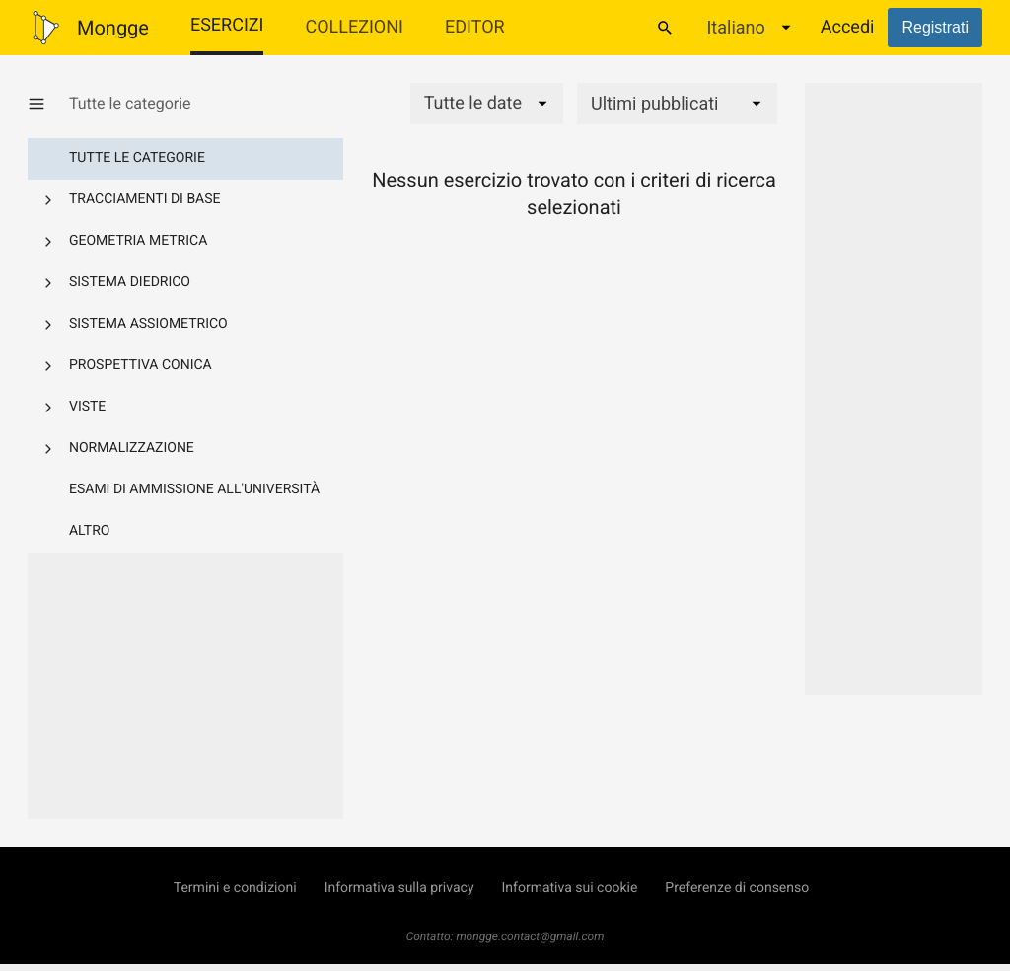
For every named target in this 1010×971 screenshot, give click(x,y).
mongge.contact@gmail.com (530, 936)
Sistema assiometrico (148, 324)
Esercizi (227, 25)
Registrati (935, 27)
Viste (87, 406)
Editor (475, 27)
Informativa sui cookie (570, 888)
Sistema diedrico (129, 282)
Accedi (848, 27)
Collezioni (354, 27)
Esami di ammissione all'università (194, 489)
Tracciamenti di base (145, 199)
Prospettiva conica (140, 365)
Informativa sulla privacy (399, 888)
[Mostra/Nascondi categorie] (48, 103)
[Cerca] (665, 28)
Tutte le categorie (137, 158)
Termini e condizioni (235, 888)
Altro (89, 531)
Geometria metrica (138, 241)
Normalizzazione (131, 448)
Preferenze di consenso (737, 888)
